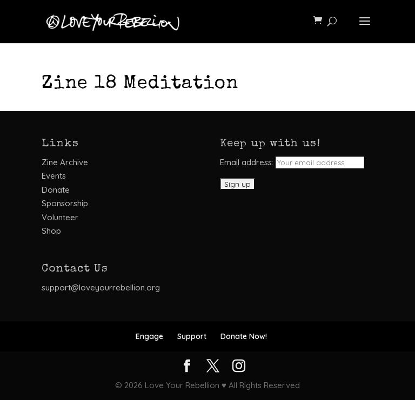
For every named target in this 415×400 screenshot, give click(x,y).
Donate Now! (243, 336)
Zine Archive (65, 162)
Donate (56, 190)
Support (191, 336)
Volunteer (60, 217)
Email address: (292, 162)
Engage (149, 336)
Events (54, 176)
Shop (51, 231)
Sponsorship (65, 203)
